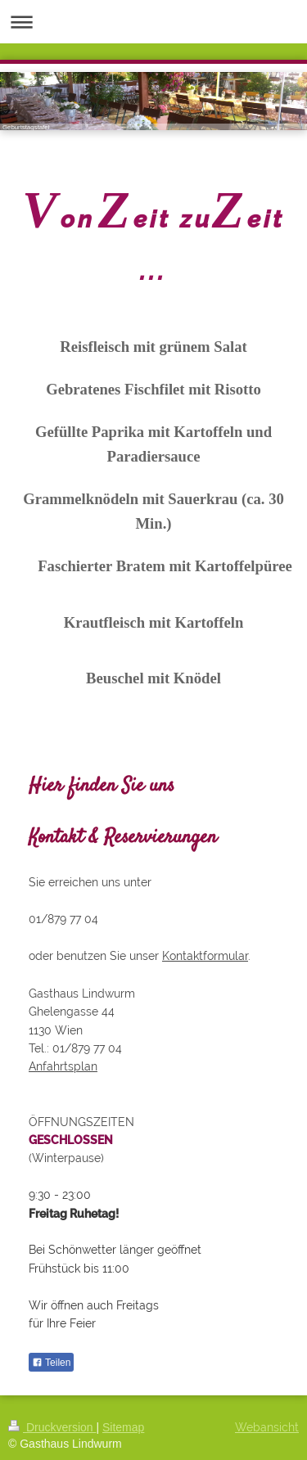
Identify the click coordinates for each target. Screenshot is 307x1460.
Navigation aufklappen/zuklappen (153, 21)
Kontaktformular (205, 955)
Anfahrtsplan (63, 1066)
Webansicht (267, 1427)
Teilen (51, 1362)
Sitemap (123, 1427)
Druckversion (52, 1427)
